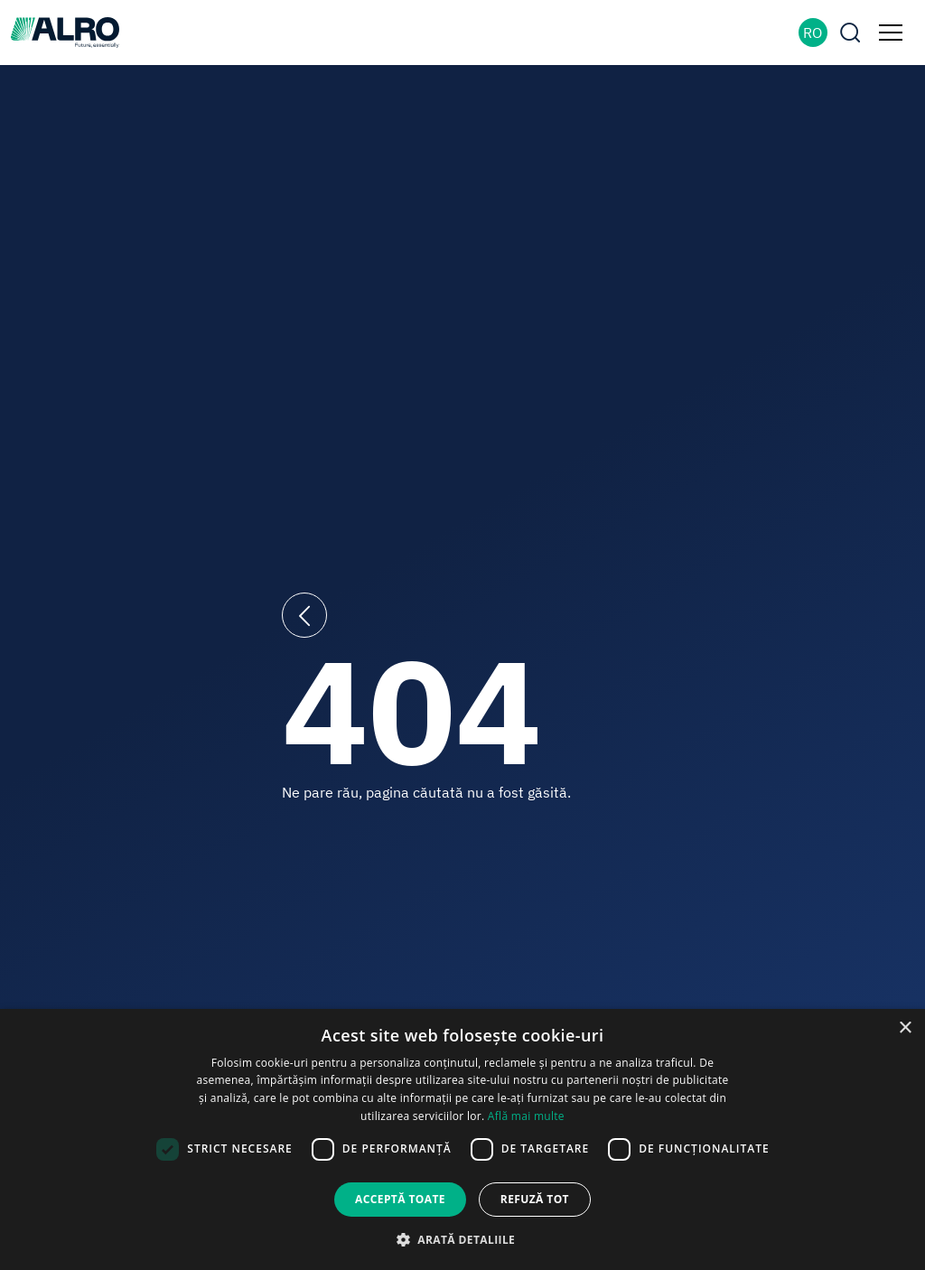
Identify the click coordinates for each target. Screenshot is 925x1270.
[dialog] (462, 1139)
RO (812, 32)
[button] (462, 1239)
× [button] (904, 1028)
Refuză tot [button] (534, 1199)
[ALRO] (65, 31)
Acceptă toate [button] (400, 1199)
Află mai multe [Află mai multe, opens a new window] (526, 1116)
